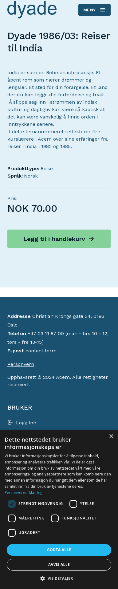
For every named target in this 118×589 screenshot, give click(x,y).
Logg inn (26, 423)
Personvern (20, 364)
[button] (59, 578)
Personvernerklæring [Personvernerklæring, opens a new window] (23, 492)
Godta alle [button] (59, 549)
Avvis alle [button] (59, 564)
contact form (41, 351)
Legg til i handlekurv (54, 238)
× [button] (111, 436)
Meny (94, 9)
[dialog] (59, 509)
